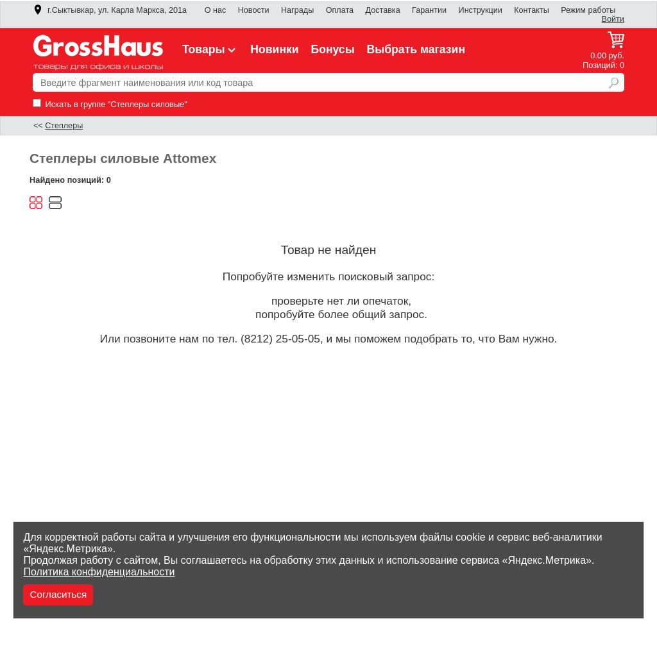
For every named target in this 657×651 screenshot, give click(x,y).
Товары (210, 49)
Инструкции (480, 10)
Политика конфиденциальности (99, 571)
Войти (613, 19)
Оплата (340, 10)
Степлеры (64, 125)
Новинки (274, 49)
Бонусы (332, 49)
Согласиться (58, 594)
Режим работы (588, 10)
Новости (253, 10)
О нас (215, 10)
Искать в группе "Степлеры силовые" (110, 104)
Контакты (531, 10)
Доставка (382, 10)
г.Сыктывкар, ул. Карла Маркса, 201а (110, 10)
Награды (297, 10)
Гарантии (429, 10)
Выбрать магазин (416, 49)
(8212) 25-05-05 (280, 338)
